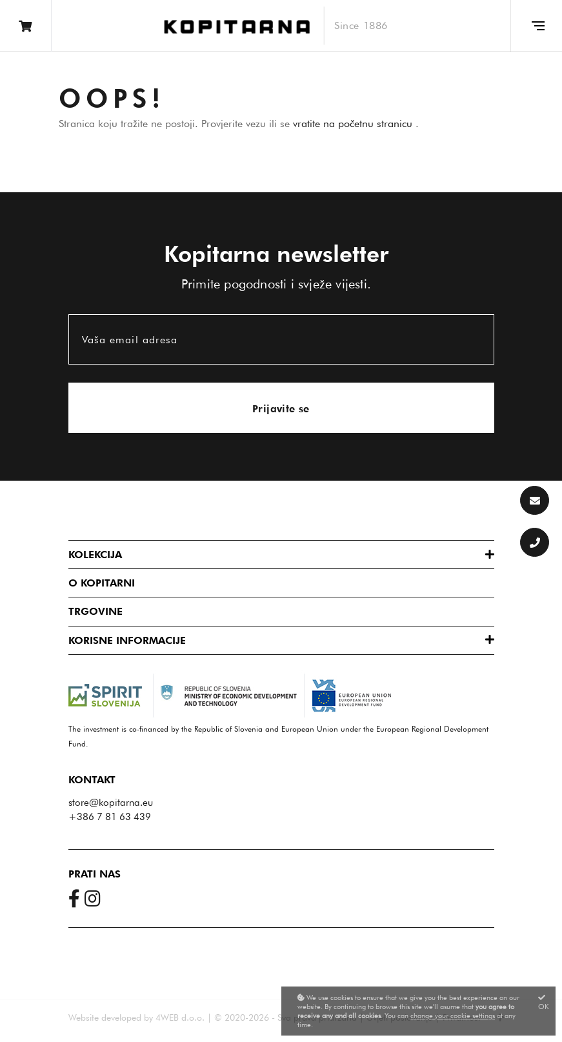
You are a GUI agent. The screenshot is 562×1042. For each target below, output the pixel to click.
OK (543, 1002)
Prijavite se (281, 409)
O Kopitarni (101, 583)
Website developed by (110, 1017)
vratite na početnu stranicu (354, 123)
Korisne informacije (127, 640)
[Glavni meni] (536, 26)
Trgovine (95, 611)
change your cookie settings (452, 1015)
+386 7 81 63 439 (109, 817)
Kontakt (91, 780)
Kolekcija (95, 554)
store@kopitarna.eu (110, 802)
